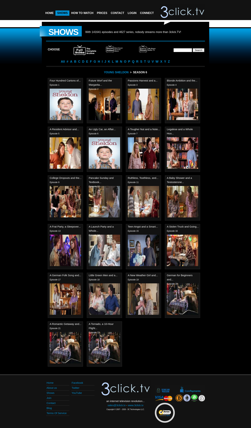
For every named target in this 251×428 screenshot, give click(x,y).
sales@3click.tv (117, 405)
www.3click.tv (135, 405)
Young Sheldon (116, 72)
